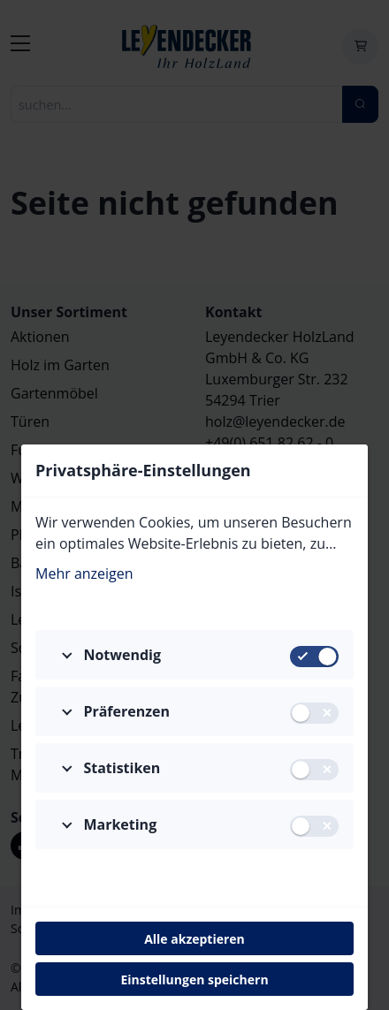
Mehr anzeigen (84, 573)
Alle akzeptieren (194, 938)
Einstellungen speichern (194, 979)
